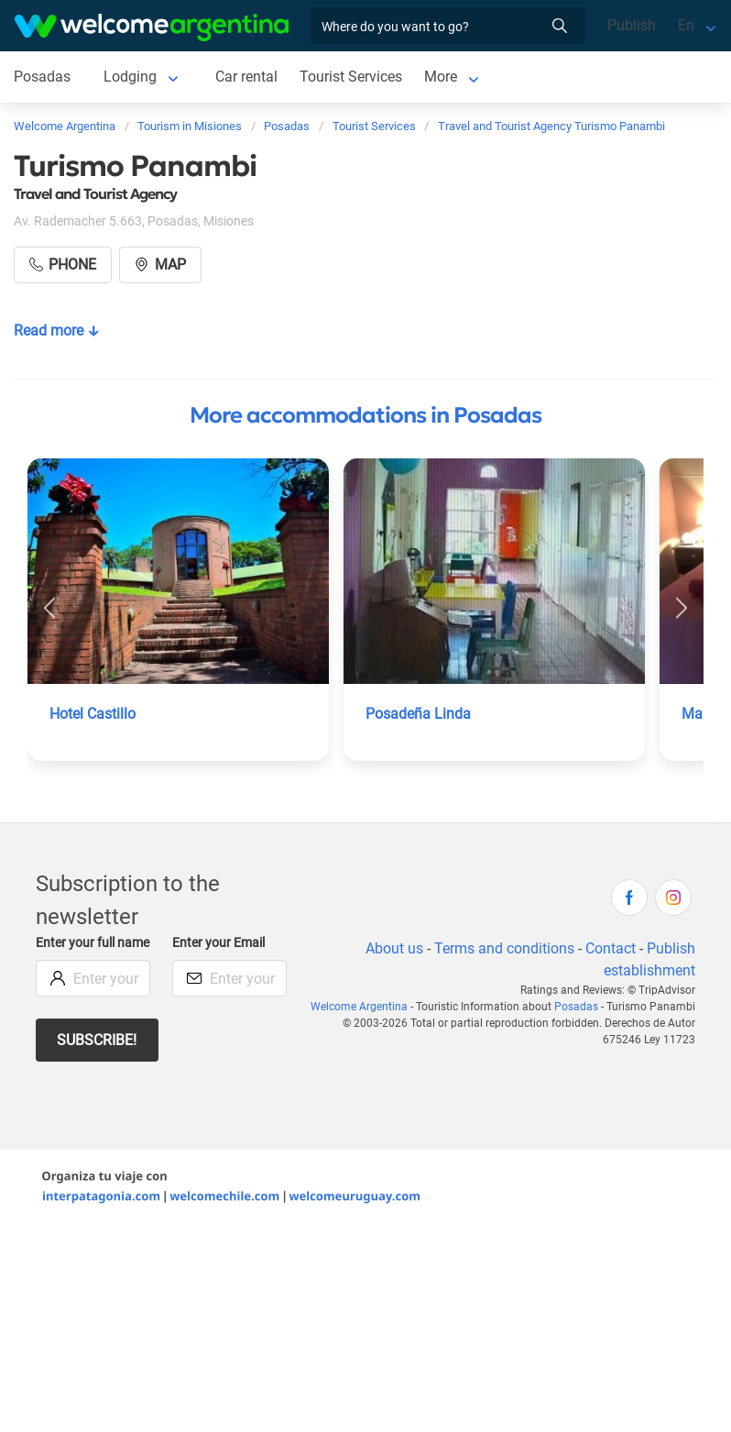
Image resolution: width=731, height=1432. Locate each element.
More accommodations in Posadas (365, 415)
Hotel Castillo (92, 713)
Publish (631, 25)
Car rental (246, 76)
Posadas (42, 76)
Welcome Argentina (359, 1006)
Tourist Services (351, 76)
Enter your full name (92, 943)
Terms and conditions (504, 948)
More (440, 76)
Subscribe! (96, 1040)
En (686, 25)
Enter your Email (218, 943)
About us (394, 948)
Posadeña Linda (418, 713)
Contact (610, 948)
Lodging (130, 76)
